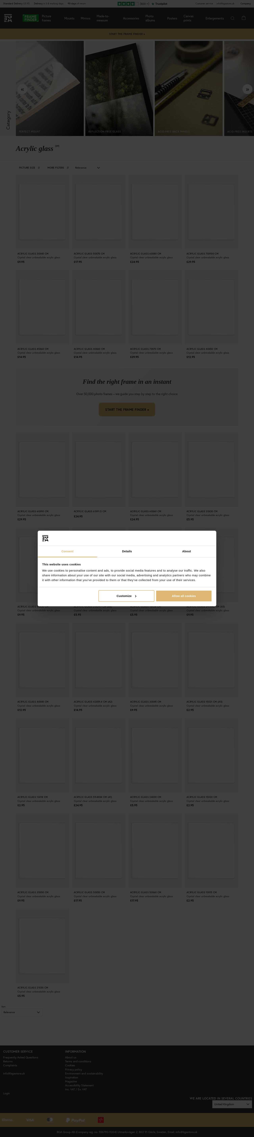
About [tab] (186, 551)
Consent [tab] (68, 551)
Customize (127, 596)
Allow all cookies (184, 596)
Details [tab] (127, 551)
